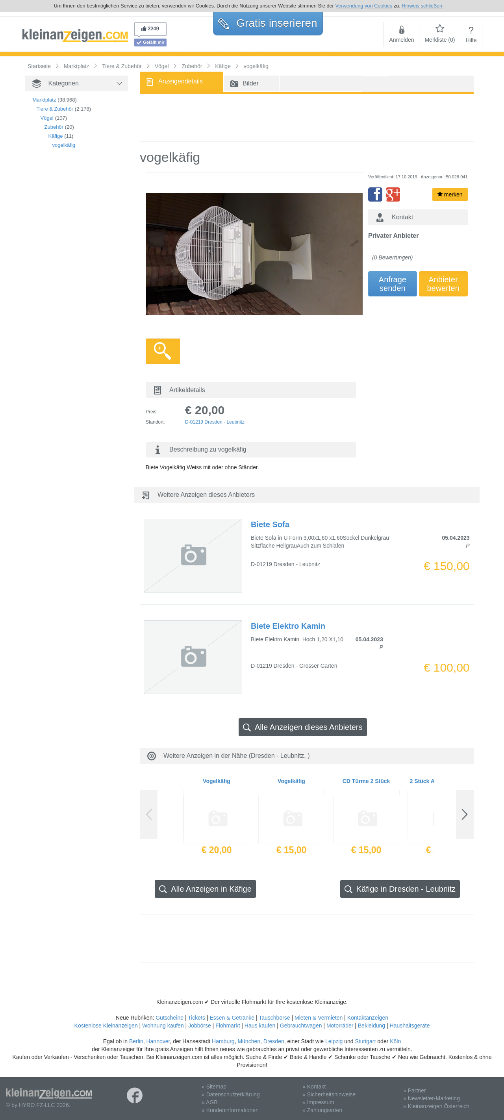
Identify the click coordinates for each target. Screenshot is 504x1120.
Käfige (55, 136)
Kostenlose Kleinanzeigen (106, 1025)
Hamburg (223, 1041)
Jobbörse (199, 1025)
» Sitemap (214, 1086)
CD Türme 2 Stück (366, 781)
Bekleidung (371, 1025)
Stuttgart (365, 1041)
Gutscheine (169, 1017)
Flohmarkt (227, 1025)
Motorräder (339, 1025)
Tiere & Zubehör (55, 109)
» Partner (414, 1090)
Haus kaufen (260, 1025)
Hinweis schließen (422, 6)
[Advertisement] (64, 289)
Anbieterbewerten (443, 283)
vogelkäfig (64, 145)
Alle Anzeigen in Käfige (205, 889)
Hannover (158, 1041)
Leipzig (334, 1041)
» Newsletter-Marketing (431, 1098)
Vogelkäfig (216, 781)
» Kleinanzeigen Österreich (436, 1106)
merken (450, 194)
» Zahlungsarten (322, 1110)
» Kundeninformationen (230, 1110)
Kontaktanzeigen (367, 1017)
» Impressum (318, 1102)
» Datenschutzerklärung (231, 1094)
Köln (395, 1041)
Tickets (196, 1017)
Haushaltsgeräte (409, 1025)
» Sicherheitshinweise (329, 1094)
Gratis (267, 23)
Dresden (273, 1041)
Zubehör (53, 127)
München (248, 1041)
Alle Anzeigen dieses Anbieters (303, 727)
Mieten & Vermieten (319, 1017)
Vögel (47, 118)
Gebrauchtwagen (301, 1025)
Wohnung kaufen (163, 1025)
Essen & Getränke (231, 1017)
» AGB (209, 1102)
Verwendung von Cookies (363, 6)
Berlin (136, 1041)
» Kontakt (314, 1086)
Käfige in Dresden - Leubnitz (400, 889)
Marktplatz (44, 100)
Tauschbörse (274, 1017)
